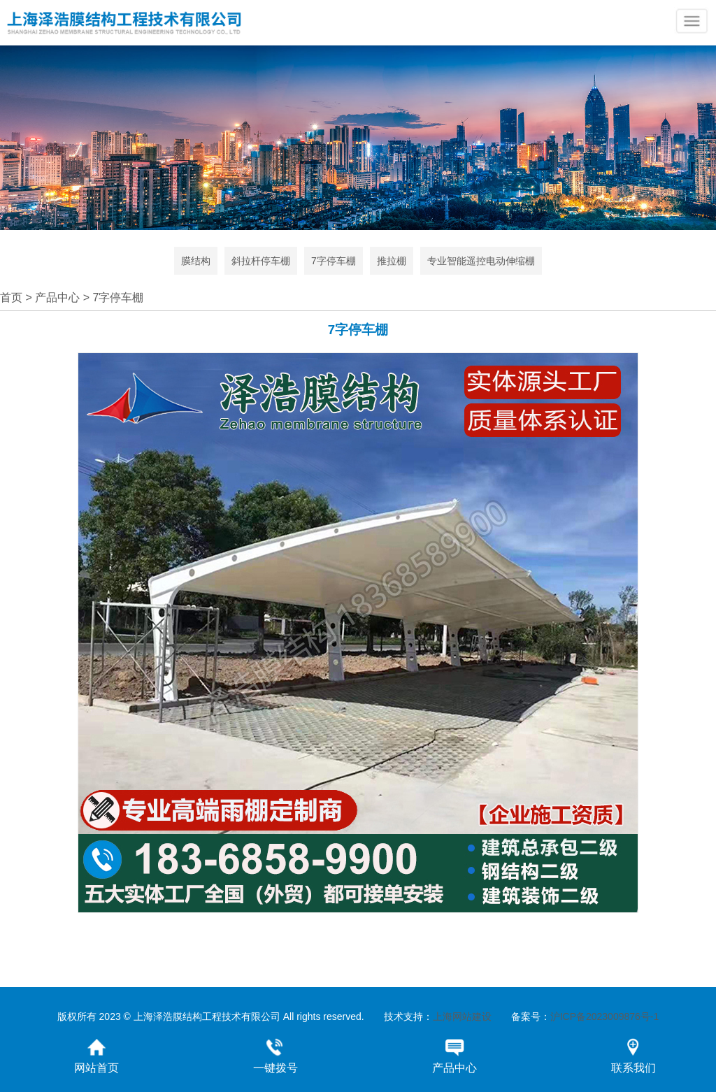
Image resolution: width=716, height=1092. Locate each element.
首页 (11, 297)
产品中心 (57, 297)
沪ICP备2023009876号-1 (604, 1016)
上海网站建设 (462, 1016)
